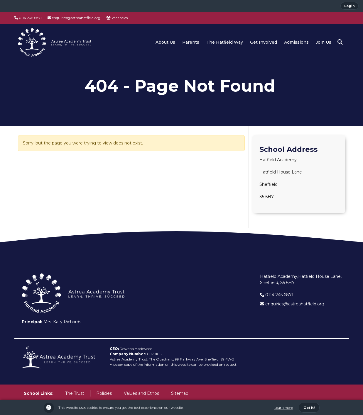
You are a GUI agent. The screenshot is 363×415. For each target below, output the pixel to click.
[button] (340, 42)
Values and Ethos (141, 393)
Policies (104, 393)
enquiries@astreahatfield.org (74, 18)
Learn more (283, 408)
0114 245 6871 (28, 18)
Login (349, 6)
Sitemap (179, 393)
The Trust (74, 393)
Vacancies (117, 18)
